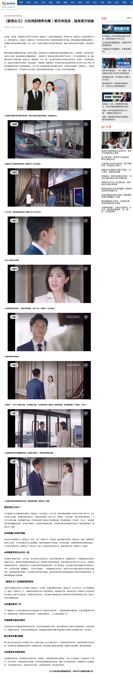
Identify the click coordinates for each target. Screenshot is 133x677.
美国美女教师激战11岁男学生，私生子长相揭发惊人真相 (116, 152)
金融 (50, 2)
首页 (5, 16)
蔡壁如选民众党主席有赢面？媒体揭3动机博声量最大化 (116, 190)
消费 (58, 2)
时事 (21, 2)
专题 (102, 2)
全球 (43, 2)
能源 (80, 2)
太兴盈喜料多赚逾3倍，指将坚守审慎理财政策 (116, 44)
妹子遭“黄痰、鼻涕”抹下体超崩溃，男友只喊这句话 (116, 158)
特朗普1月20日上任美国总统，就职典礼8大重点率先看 (116, 183)
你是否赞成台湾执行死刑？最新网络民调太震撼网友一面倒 (116, 196)
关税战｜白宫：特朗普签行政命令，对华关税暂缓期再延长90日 (115, 105)
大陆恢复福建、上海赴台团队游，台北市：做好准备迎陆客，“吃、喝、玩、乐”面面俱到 (116, 209)
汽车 (87, 2)
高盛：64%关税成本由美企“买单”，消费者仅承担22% (114, 111)
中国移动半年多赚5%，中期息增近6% (116, 50)
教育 (109, 2)
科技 (73, 2)
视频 (124, 2)
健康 (65, 2)
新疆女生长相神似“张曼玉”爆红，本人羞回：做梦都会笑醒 (116, 171)
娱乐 (117, 2)
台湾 (36, 2)
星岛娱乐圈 (11, 16)
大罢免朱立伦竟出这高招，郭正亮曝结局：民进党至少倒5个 (116, 165)
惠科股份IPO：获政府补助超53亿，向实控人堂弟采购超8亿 (115, 84)
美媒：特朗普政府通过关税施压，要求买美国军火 (116, 118)
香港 (28, 2)
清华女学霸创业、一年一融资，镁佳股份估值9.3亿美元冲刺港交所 (116, 72)
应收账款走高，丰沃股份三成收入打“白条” (116, 78)
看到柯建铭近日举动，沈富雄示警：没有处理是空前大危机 (116, 202)
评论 (95, 2)
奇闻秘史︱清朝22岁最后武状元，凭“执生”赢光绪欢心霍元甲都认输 (116, 177)
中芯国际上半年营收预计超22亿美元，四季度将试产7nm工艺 (116, 37)
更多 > (129, 18)
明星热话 (19, 16)
